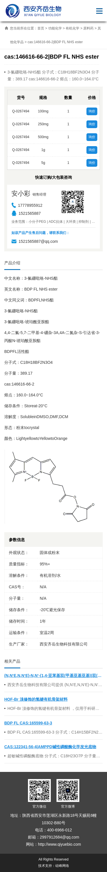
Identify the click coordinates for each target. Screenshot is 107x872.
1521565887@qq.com (34, 241)
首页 (40, 28)
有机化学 (72, 28)
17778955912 (27, 205)
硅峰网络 (62, 866)
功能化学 (55, 28)
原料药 (88, 28)
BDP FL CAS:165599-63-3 (28, 723)
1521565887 (26, 213)
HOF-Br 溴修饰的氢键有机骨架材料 (36, 699)
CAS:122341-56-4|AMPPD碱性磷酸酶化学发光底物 (50, 746)
